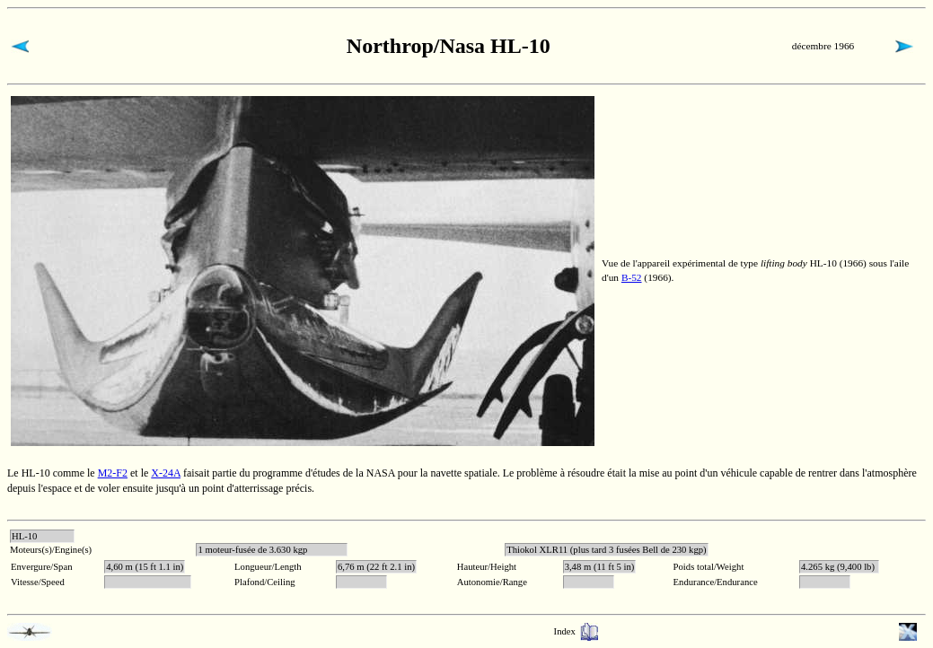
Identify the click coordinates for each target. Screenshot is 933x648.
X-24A (165, 473)
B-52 (631, 277)
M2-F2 (113, 473)
